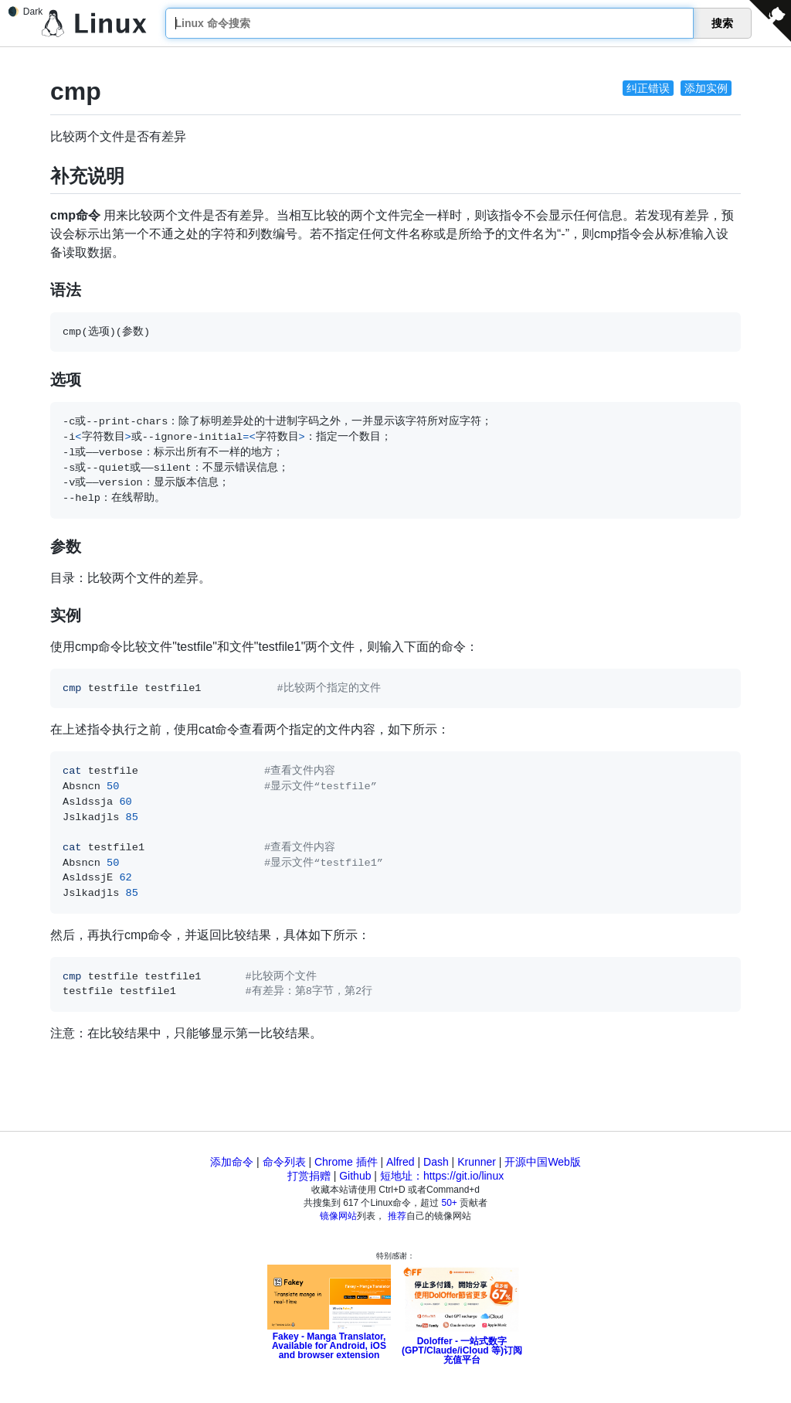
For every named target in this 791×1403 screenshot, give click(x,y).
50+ (449, 1202)
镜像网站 (338, 1216)
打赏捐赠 (309, 1176)
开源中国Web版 (542, 1162)
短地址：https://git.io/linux (442, 1176)
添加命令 (231, 1162)
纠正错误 (648, 88)
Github (355, 1176)
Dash (436, 1162)
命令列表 (284, 1162)
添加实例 (706, 88)
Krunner (476, 1162)
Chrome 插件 (346, 1162)
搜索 (722, 23)
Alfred (400, 1162)
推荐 (397, 1216)
